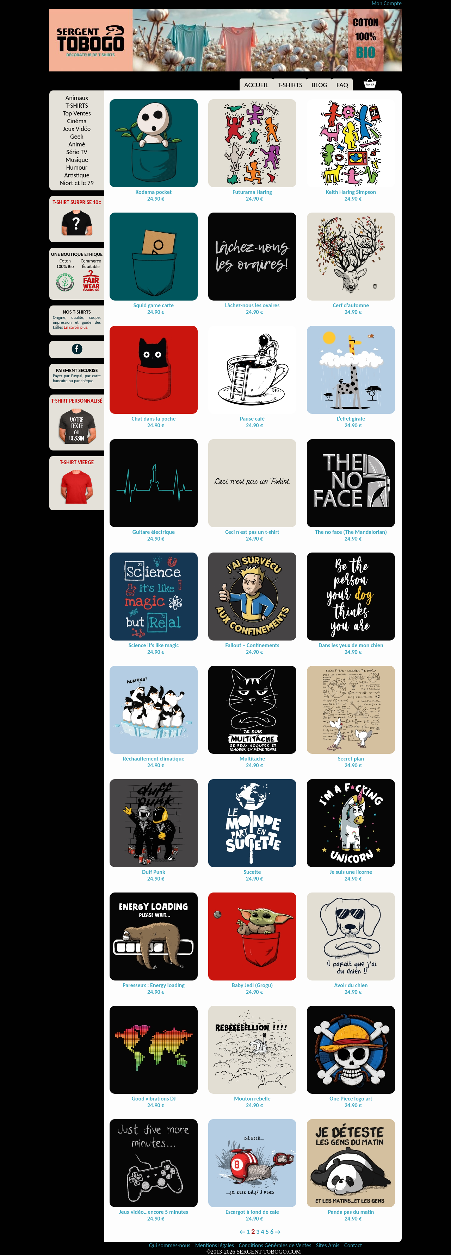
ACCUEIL (256, 85)
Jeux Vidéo (77, 129)
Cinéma (76, 121)
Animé (76, 144)
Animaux (77, 98)
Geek (76, 136)
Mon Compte (387, 3)
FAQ (342, 85)
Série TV (76, 152)
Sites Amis (327, 1245)
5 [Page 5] (267, 1232)
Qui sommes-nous (169, 1245)
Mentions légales (215, 1245)
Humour (76, 167)
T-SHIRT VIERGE (77, 462)
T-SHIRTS (290, 85)
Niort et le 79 (77, 183)
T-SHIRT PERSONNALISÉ (76, 401)
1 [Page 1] (248, 1232)
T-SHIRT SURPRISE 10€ (76, 202)
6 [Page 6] (271, 1232)
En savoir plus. (76, 327)
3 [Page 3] (257, 1232)
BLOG (319, 85)
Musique (77, 160)
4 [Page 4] (262, 1232)
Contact (353, 1245)
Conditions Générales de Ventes (276, 1245)
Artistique (76, 175)
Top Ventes (77, 113)
